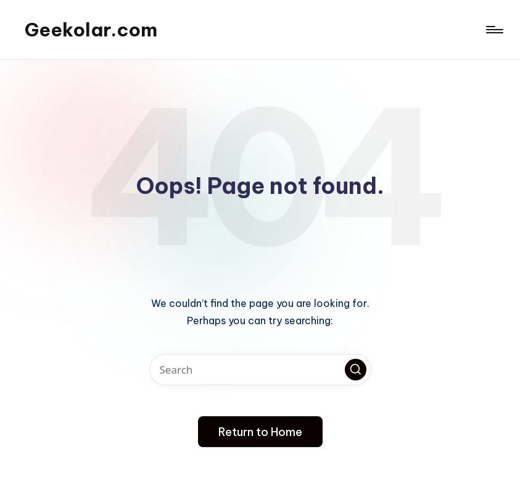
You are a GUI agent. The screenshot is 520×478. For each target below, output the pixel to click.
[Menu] (493, 29)
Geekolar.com (91, 29)
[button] (355, 369)
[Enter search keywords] (260, 369)
